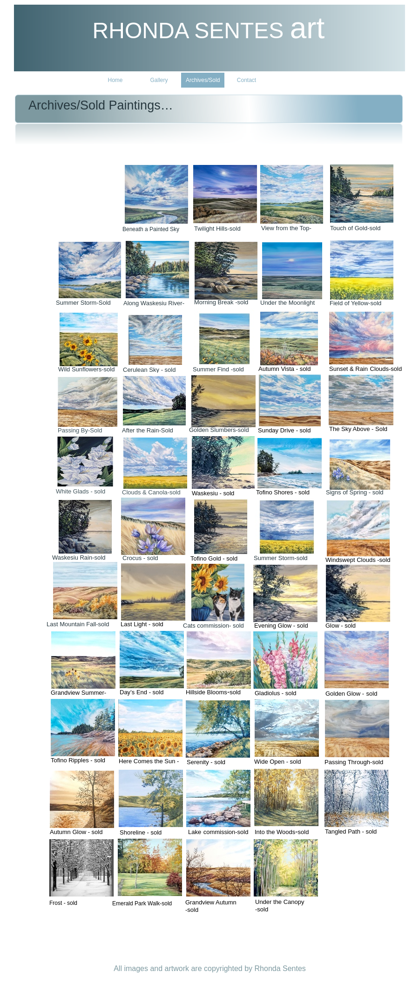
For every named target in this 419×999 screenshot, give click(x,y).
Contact (246, 80)
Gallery (159, 80)
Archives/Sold (203, 80)
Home (115, 80)
